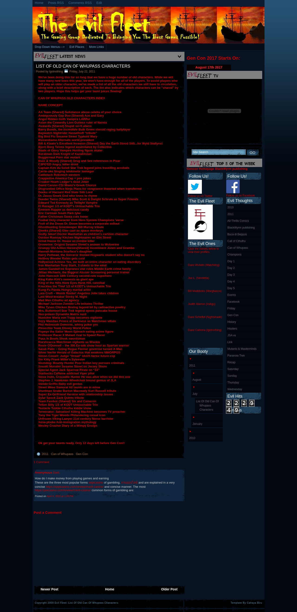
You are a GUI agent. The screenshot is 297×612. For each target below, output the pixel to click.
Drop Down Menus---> (50, 47)
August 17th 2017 (208, 67)
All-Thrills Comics (238, 221)
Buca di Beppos (237, 234)
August (196, 379)
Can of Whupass (62, 454)
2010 (230, 207)
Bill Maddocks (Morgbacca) (205, 291)
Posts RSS (56, 3)
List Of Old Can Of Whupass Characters (83, 66)
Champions (234, 254)
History (231, 322)
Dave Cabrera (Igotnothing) (205, 330)
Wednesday (234, 389)
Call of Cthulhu (236, 241)
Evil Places (76, 47)
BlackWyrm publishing (241, 227)
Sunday (232, 375)
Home (39, 3)
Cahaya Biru (254, 603)
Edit (99, 3)
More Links (96, 47)
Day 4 (231, 281)
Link (229, 342)
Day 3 (231, 274)
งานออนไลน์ (129, 482)
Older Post (169, 589)
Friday (231, 308)
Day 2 (231, 268)
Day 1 (231, 261)
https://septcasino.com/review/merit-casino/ (75, 486)
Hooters (232, 328)
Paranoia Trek (236, 355)
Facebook (233, 301)
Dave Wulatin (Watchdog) (204, 265)
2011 (45, 454)
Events (231, 295)
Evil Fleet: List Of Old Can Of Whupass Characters (86, 603)
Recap (231, 362)
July (194, 394)
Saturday (233, 369)
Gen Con (82, 454)
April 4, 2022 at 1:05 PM (60, 496)
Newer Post (49, 589)
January (197, 423)
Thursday (233, 382)
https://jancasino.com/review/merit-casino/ (63, 490)
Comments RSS (80, 3)
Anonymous (44, 472)
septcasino (96, 482)
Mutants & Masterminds (242, 348)
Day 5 (231, 288)
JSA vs (231, 335)
